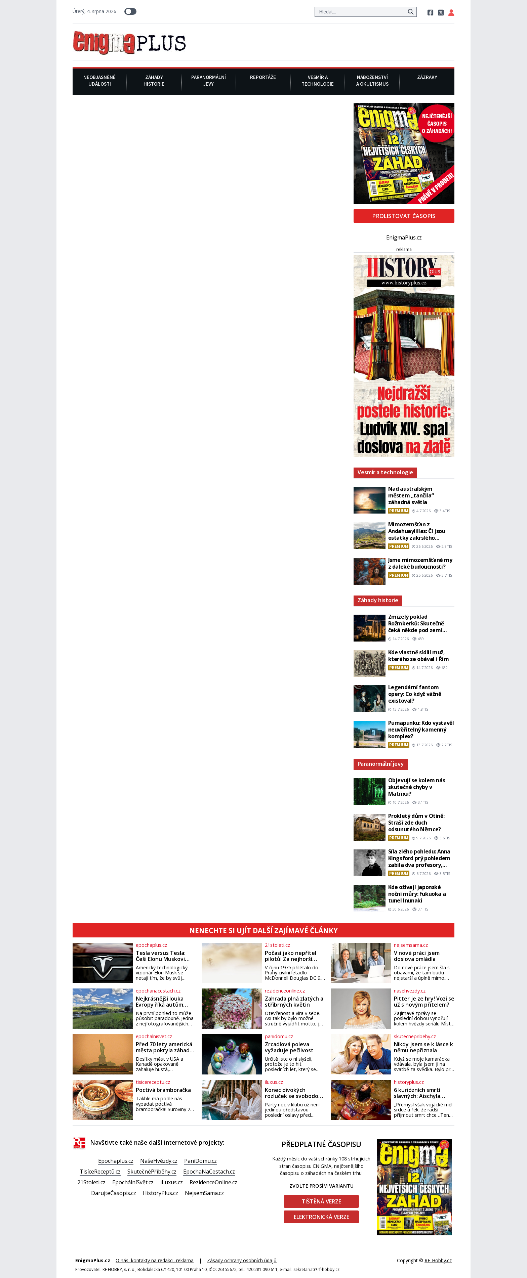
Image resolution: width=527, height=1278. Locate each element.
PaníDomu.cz (200, 1160)
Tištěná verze (321, 1201)
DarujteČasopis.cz (113, 1193)
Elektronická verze (321, 1217)
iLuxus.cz (171, 1182)
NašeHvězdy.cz (158, 1160)
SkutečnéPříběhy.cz (151, 1171)
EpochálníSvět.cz (133, 1182)
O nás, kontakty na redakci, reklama (155, 1260)
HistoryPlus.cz (160, 1193)
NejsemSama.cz (204, 1193)
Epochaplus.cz (115, 1160)
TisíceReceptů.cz (100, 1171)
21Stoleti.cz (91, 1182)
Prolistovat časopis (404, 216)
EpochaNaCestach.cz (209, 1171)
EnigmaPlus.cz (404, 237)
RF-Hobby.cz (438, 1260)
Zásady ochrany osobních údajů (242, 1260)
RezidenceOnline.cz (213, 1182)
